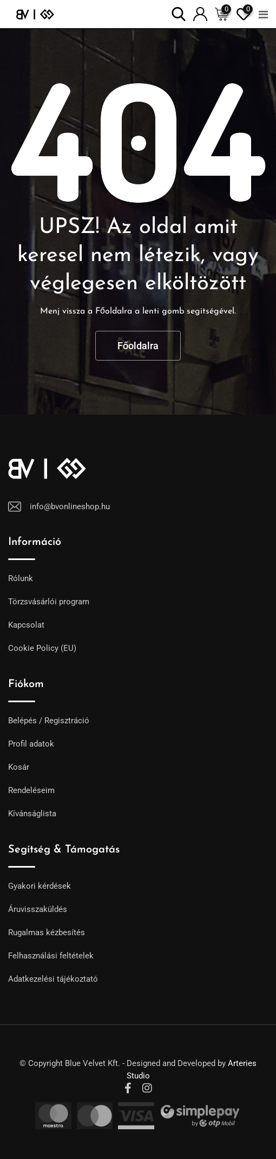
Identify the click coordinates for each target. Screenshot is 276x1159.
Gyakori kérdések (39, 886)
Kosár (18, 767)
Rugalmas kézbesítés (46, 932)
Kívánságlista (32, 813)
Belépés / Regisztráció (48, 720)
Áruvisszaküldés (37, 909)
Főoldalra (138, 345)
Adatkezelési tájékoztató (53, 979)
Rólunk (20, 578)
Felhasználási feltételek (51, 956)
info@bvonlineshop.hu (70, 506)
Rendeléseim (31, 790)
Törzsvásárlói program (48, 602)
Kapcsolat (26, 625)
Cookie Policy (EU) (42, 648)
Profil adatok (31, 744)
